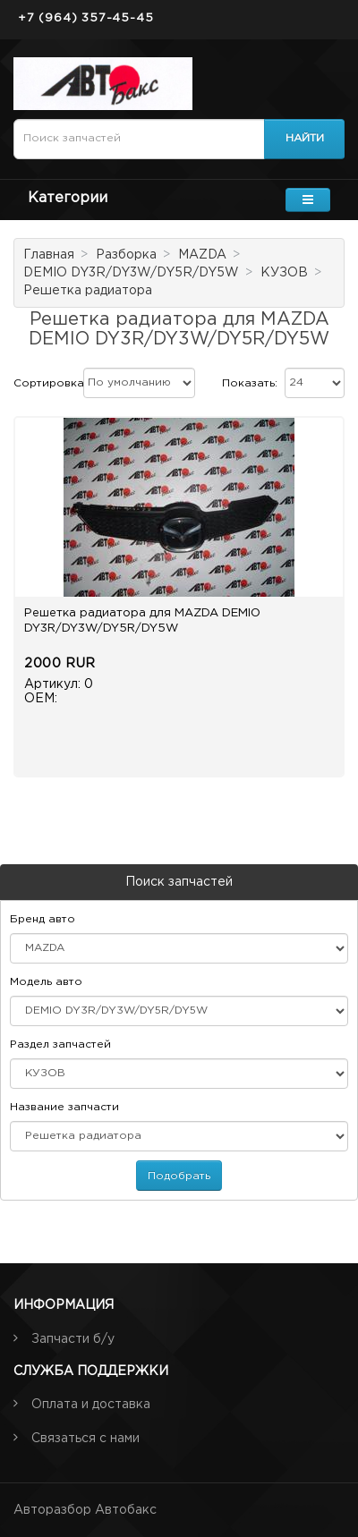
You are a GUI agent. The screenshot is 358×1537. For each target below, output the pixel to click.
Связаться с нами (85, 1438)
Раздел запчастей (60, 1044)
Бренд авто (42, 919)
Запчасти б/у (73, 1339)
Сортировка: (50, 383)
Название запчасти (64, 1107)
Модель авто (46, 982)
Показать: (249, 383)
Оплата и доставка (90, 1404)
